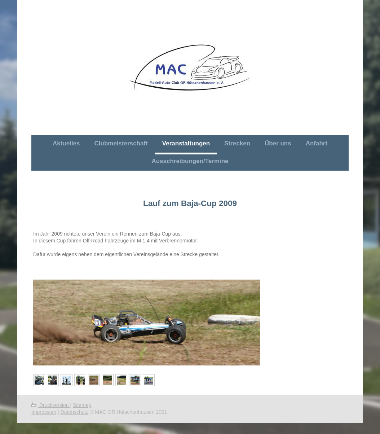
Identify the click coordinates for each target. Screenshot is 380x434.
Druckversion (50, 405)
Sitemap (82, 405)
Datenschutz (75, 412)
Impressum (43, 412)
